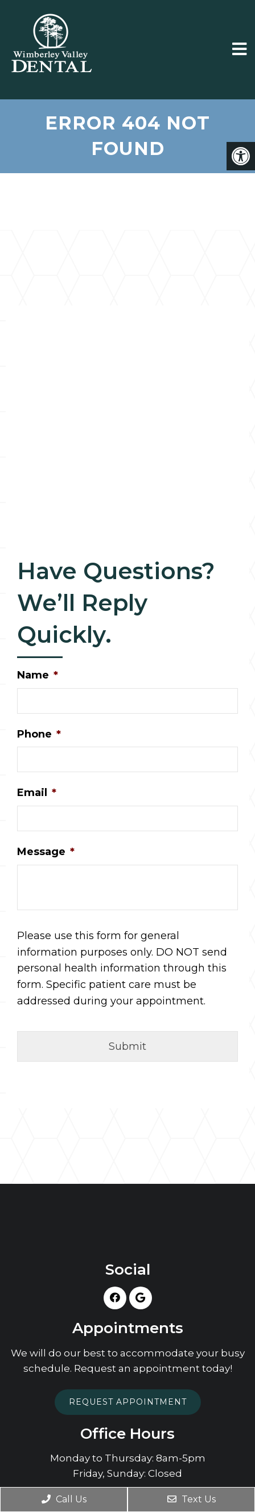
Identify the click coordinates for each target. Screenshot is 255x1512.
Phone (39, 734)
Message (46, 851)
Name (37, 675)
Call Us (64, 1499)
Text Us (191, 1499)
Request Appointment (128, 1402)
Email (36, 792)
